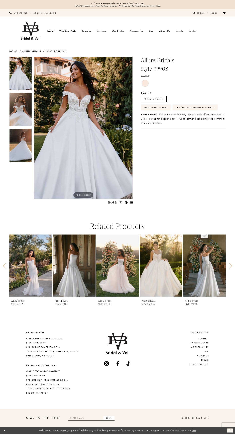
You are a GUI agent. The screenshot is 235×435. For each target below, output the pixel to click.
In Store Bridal (56, 52)
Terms (205, 361)
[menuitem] (18, 14)
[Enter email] (96, 419)
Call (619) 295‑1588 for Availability (168, 120)
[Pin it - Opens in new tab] (126, 203)
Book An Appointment (159, 111)
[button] (213, 14)
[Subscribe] (118, 419)
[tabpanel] (20, 76)
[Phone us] (18, 14)
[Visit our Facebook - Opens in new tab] (117, 364)
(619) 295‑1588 (139, 3)
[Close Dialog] (5, 431)
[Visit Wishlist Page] (224, 14)
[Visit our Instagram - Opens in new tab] (106, 364)
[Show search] (198, 14)
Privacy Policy (199, 365)
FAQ (206, 352)
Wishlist (203, 339)
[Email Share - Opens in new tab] (131, 203)
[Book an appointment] (44, 14)
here (194, 431)
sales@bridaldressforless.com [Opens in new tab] (47, 381)
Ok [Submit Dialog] (229, 431)
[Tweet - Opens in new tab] (120, 203)
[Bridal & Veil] (30, 32)
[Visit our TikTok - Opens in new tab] (128, 364)
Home (13, 52)
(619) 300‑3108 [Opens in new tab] (36, 376)
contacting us (204, 132)
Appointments (199, 343)
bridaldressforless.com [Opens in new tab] (42, 385)
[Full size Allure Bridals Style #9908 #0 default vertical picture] (83, 129)
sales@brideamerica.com (43, 348)
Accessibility (200, 348)
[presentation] (30, 267)
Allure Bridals (31, 52)
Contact (203, 356)
